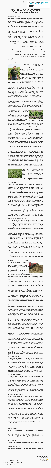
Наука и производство (21, 5)
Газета (16, 455)
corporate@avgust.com (44, 457)
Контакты (13, 455)
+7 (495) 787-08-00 (42, 456)
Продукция (12, 5)
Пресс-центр (5, 455)
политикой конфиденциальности (38, 3)
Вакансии (9, 455)
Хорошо (31, 5)
